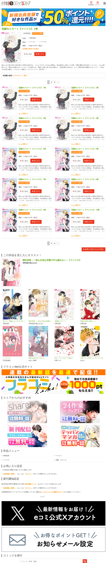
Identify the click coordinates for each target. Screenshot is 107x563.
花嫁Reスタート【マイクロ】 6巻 (85, 128)
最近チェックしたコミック (60, 546)
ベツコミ (33, 20)
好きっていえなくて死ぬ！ (64, 337)
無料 (45, 546)
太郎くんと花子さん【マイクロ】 (92, 337)
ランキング (17, 546)
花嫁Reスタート (60, 300)
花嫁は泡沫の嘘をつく (88, 300)
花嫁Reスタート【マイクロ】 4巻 (85, 97)
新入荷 (6, 546)
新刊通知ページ (30, 463)
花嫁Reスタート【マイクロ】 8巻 (85, 158)
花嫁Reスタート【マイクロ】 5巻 (32, 128)
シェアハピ (7, 337)
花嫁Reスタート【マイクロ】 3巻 (32, 97)
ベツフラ (43, 20)
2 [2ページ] (51, 61)
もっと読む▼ (23, 92)
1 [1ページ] (48, 61)
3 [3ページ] (54, 61)
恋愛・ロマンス (61, 439)
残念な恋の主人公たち (36, 337)
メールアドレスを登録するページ (52, 471)
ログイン (28, 452)
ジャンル (36, 546)
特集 (27, 546)
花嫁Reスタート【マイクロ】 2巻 (85, 66)
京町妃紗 (33, 16)
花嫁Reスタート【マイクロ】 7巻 (32, 158)
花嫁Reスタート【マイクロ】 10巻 (85, 189)
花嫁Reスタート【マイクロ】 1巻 (32, 66)
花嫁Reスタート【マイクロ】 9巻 (32, 189)
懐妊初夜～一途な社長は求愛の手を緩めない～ (41, 300)
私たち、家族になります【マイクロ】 (15, 300)
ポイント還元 (38, 11)
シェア (42, 475)
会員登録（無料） (9, 452)
